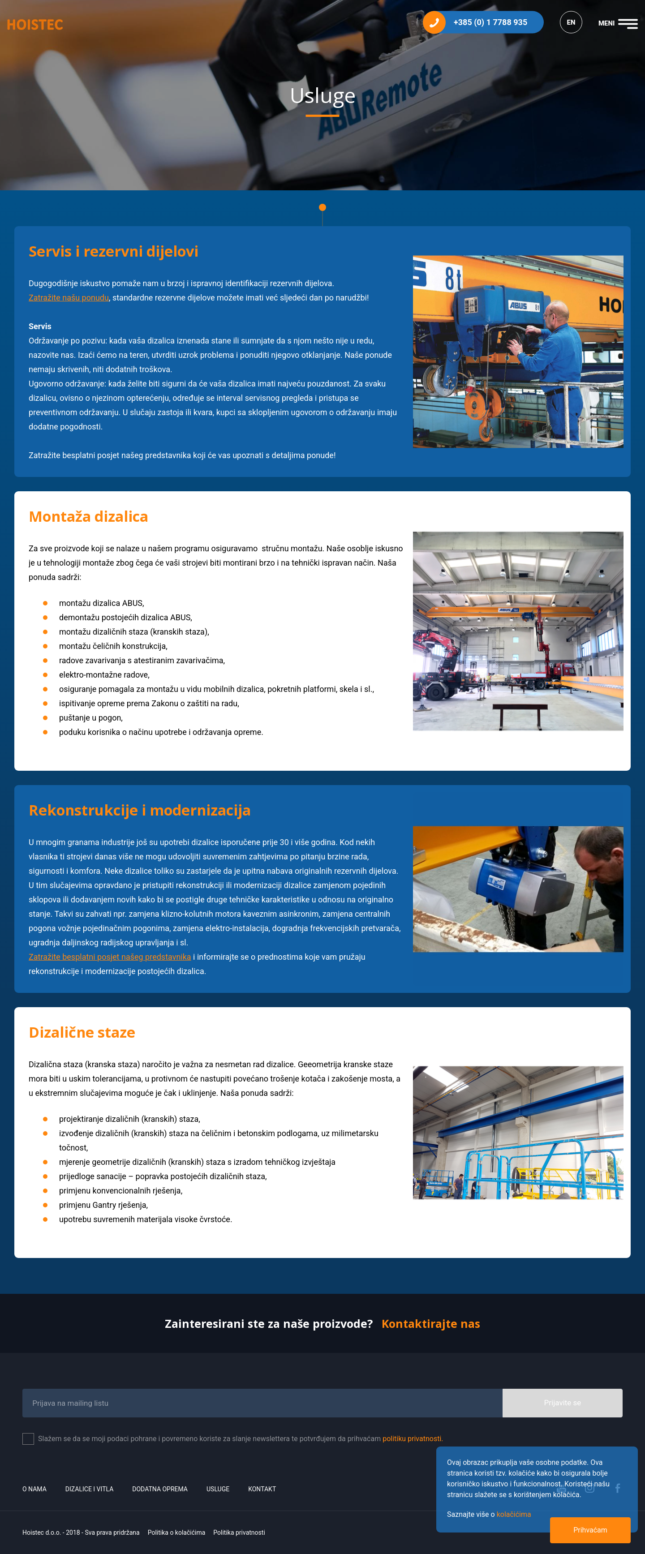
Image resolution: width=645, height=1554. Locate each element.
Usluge (217, 1489)
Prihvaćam (590, 1530)
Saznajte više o (489, 1514)
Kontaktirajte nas (431, 1323)
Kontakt (262, 1489)
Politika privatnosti (239, 1532)
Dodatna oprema (160, 1489)
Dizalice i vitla (89, 1489)
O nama (34, 1489)
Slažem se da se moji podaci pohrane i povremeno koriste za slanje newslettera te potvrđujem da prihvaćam (240, 1438)
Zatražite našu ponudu (69, 297)
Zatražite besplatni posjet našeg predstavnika (110, 957)
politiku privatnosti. (413, 1438)
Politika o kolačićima (177, 1532)
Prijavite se (562, 1402)
